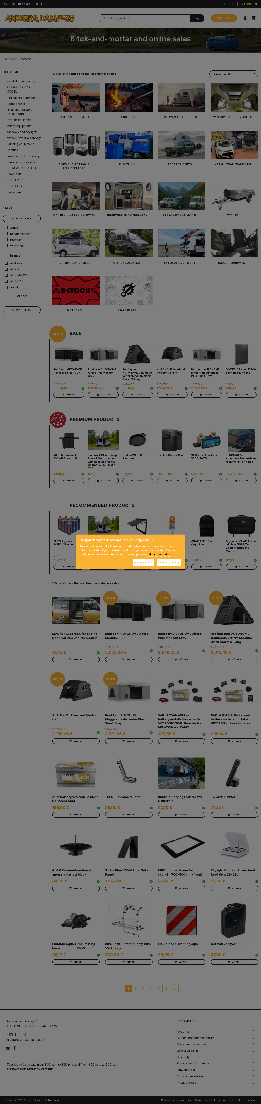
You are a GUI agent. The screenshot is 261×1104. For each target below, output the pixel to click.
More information (159, 554)
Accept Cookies (143, 562)
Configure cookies (169, 562)
